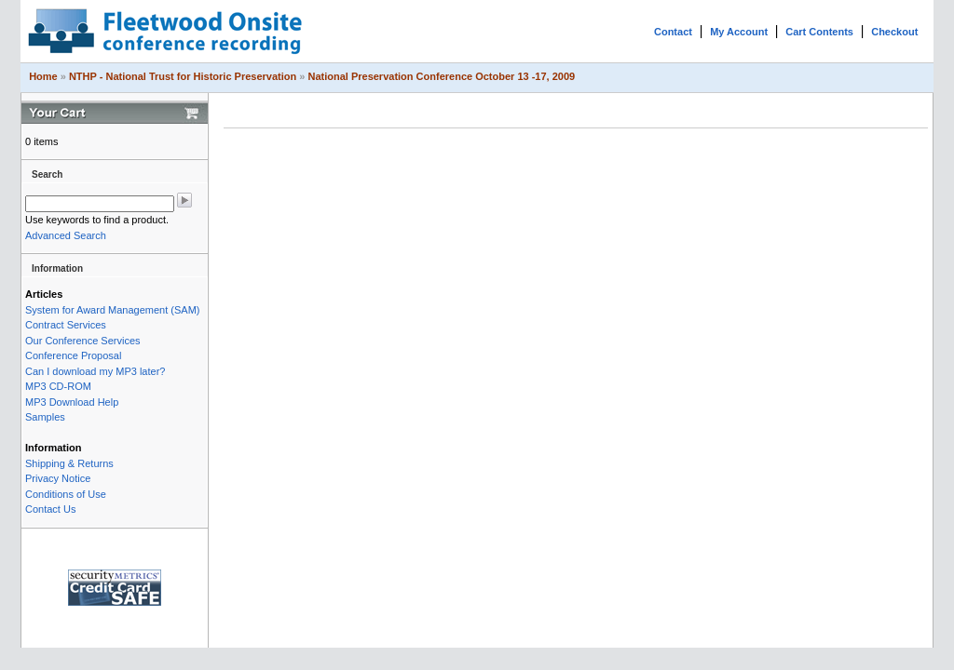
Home (43, 76)
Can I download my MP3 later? (95, 371)
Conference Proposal (73, 355)
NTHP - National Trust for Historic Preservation (182, 76)
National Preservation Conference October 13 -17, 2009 (441, 76)
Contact (673, 31)
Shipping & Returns (69, 463)
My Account (739, 31)
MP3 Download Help (71, 402)
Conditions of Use (65, 494)
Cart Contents (819, 31)
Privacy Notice (57, 478)
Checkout (894, 31)
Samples (45, 416)
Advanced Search (65, 235)
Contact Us (50, 509)
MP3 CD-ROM (58, 386)
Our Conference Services (83, 340)
